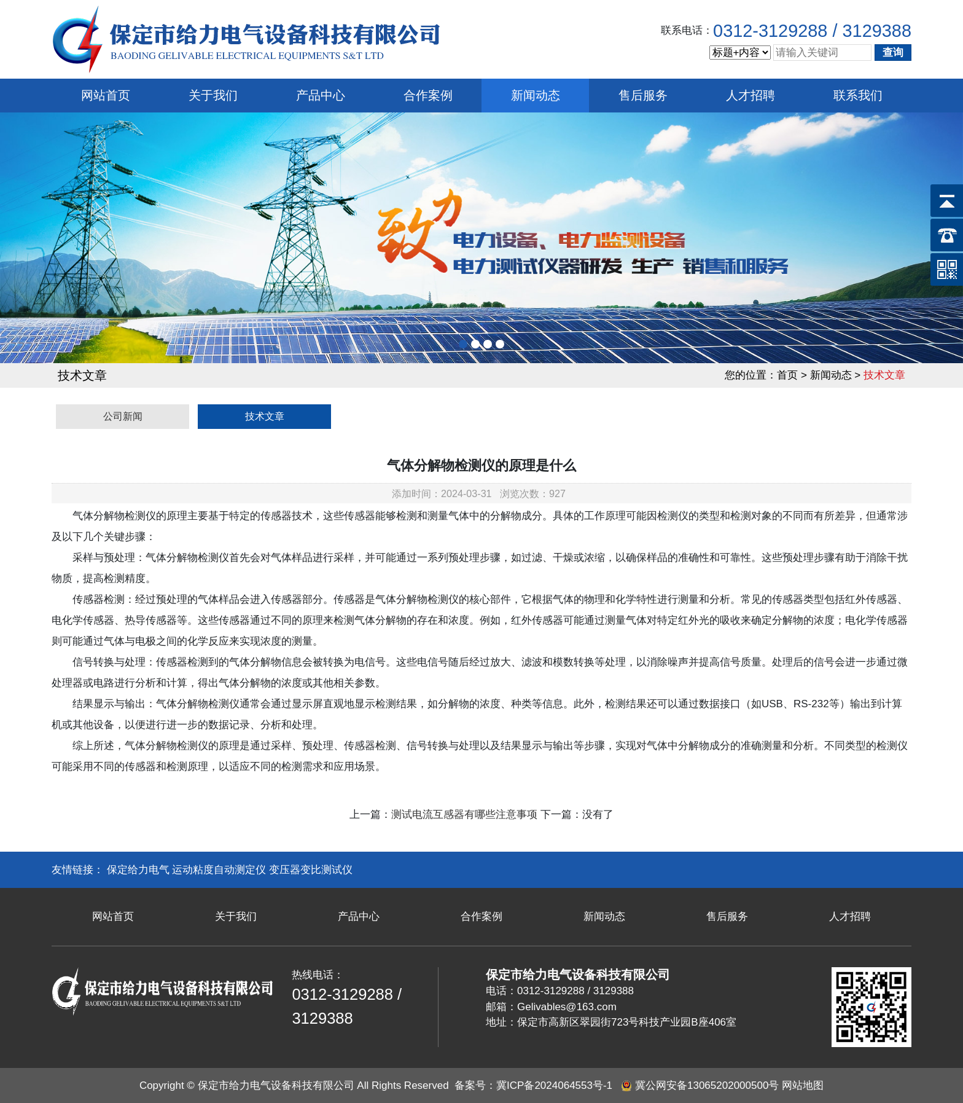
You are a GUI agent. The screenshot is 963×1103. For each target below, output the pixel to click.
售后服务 (643, 95)
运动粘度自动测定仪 (219, 870)
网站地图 (803, 1085)
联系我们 (858, 95)
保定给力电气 (138, 870)
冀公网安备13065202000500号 (707, 1085)
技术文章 (264, 416)
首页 (787, 375)
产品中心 (320, 95)
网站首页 (105, 95)
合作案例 (428, 95)
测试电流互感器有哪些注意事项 (464, 814)
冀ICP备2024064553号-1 (554, 1085)
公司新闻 (122, 416)
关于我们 (213, 95)
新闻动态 (535, 95)
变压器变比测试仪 (311, 870)
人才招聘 (750, 95)
